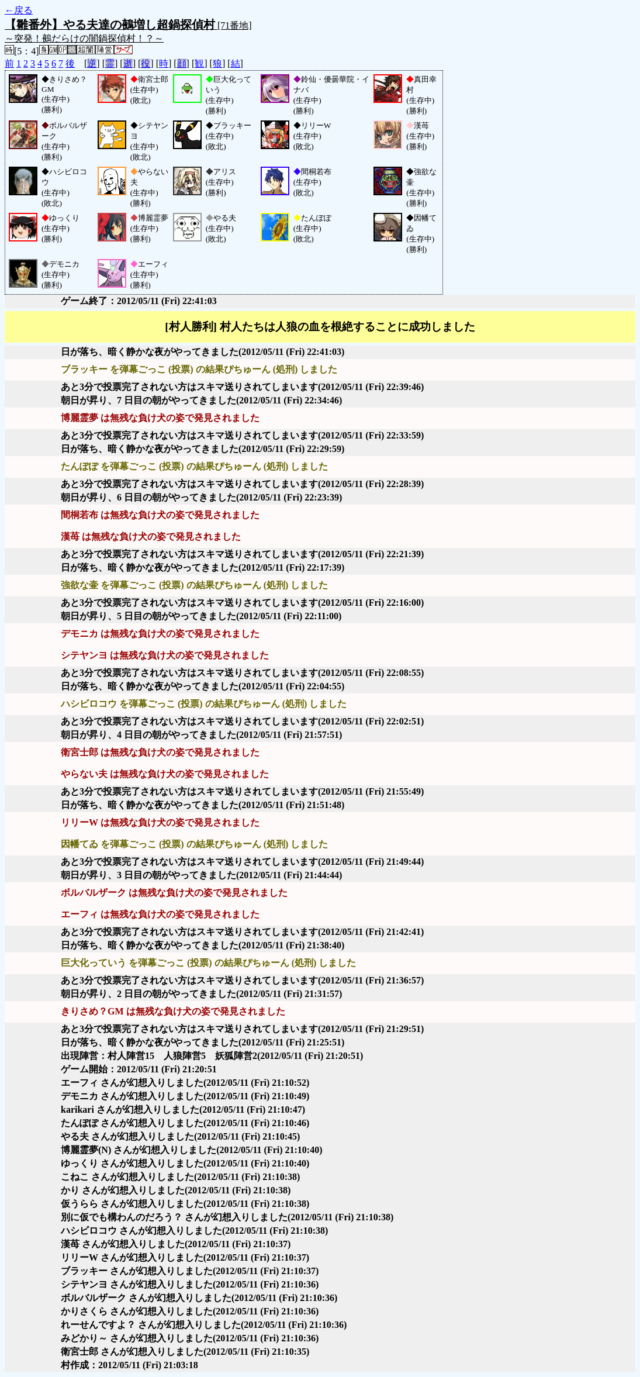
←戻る (19, 10)
